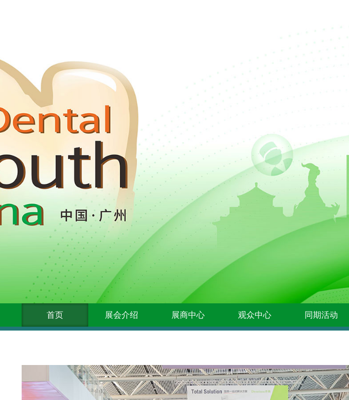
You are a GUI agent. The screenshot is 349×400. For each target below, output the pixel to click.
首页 (55, 315)
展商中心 (188, 315)
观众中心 (254, 315)
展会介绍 (121, 315)
